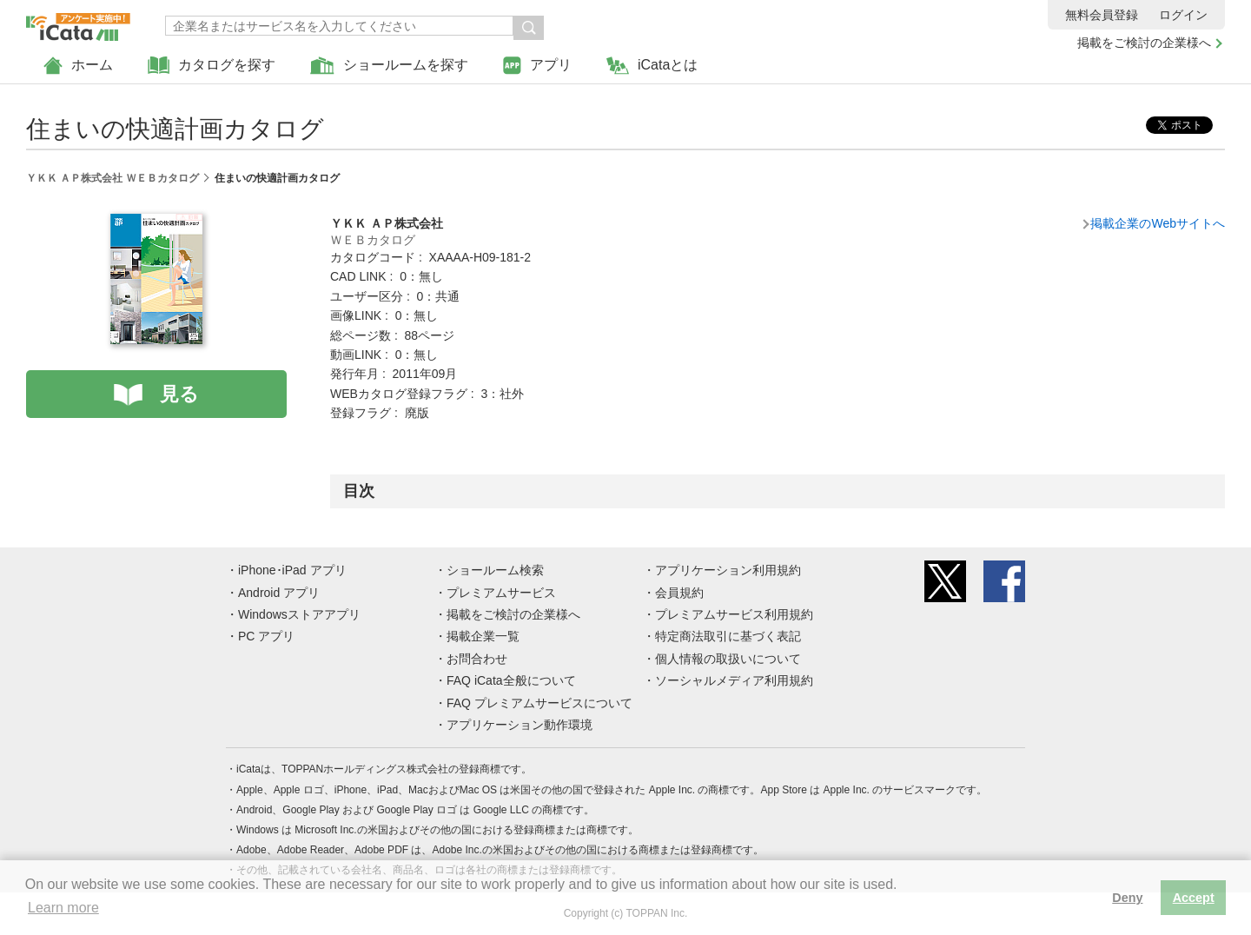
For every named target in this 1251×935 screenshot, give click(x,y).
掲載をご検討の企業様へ (1144, 43)
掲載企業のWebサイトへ (1157, 223)
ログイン (1183, 15)
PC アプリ (266, 636)
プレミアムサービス (501, 593)
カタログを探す (211, 65)
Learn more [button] (63, 907)
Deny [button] (1127, 898)
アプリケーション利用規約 (728, 570)
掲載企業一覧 (483, 636)
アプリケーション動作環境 (519, 725)
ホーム (78, 65)
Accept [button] (1194, 898)
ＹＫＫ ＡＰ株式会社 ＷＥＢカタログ (112, 178)
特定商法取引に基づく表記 (728, 636)
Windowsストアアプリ (299, 614)
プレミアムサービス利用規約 (734, 614)
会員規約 (679, 593)
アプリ (537, 65)
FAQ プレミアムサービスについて (539, 703)
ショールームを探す (389, 65)
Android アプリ (279, 593)
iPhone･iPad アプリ (292, 570)
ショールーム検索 (495, 570)
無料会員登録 (1101, 15)
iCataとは (652, 65)
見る (179, 394)
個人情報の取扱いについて (728, 659)
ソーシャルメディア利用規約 (734, 680)
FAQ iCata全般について (511, 680)
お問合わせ (477, 659)
